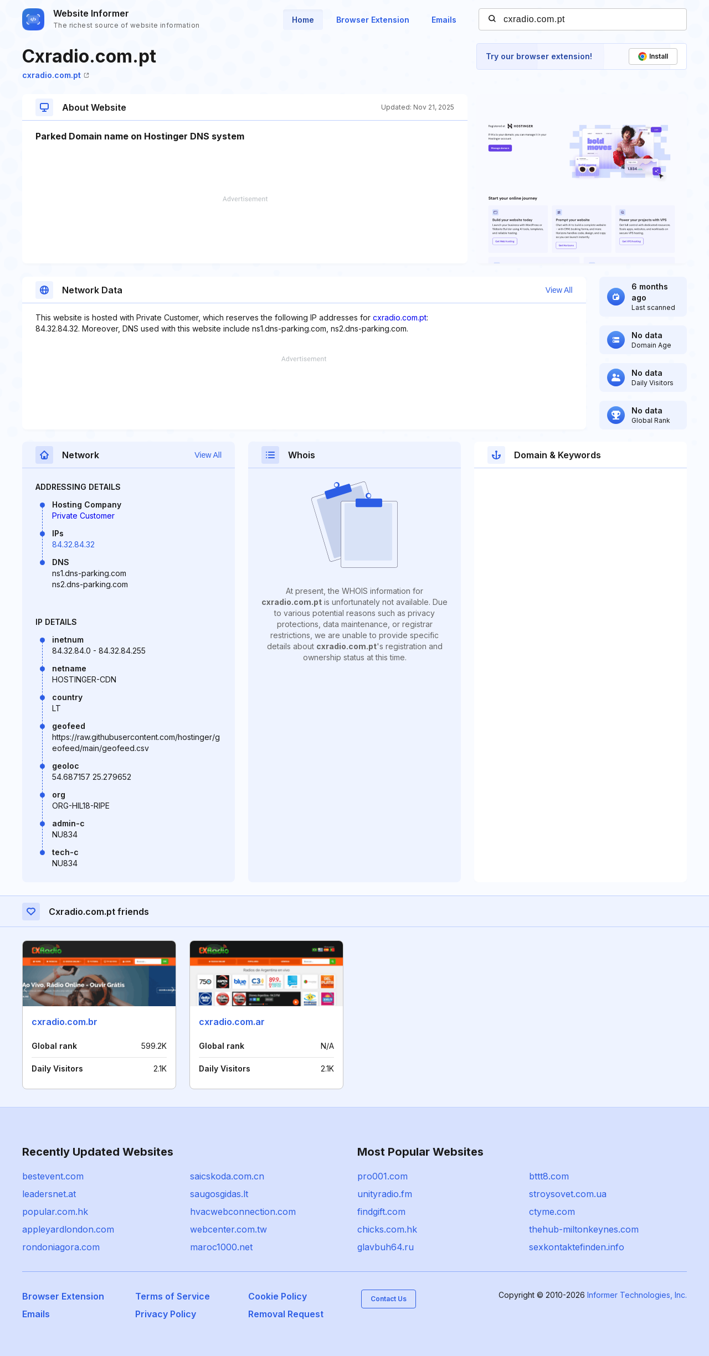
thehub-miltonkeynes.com (584, 1229)
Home (303, 19)
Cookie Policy (277, 1296)
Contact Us (389, 1299)
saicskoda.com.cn (227, 1176)
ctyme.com (552, 1211)
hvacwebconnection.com (243, 1211)
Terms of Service (172, 1296)
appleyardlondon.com (68, 1229)
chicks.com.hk (387, 1229)
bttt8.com (549, 1176)
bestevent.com (53, 1176)
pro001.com (382, 1176)
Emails (443, 19)
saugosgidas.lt (219, 1193)
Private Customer (83, 515)
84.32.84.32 (73, 544)
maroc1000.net (221, 1247)
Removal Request (285, 1313)
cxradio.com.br (64, 1021)
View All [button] (559, 290)
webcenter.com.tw (228, 1229)
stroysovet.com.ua (568, 1193)
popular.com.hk (55, 1211)
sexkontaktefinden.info (576, 1247)
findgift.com (381, 1211)
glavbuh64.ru (385, 1247)
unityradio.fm (384, 1193)
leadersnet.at (49, 1193)
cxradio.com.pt (55, 75)
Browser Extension (372, 19)
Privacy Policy (165, 1313)
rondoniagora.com (61, 1247)
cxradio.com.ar (232, 1021)
